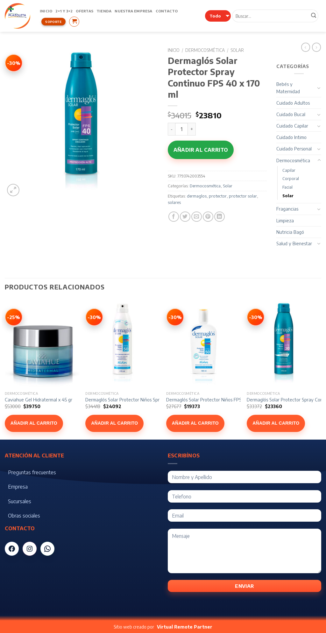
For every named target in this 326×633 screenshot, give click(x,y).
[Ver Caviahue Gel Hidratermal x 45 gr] (14, 317)
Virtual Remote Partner (184, 627)
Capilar (288, 170)
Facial (287, 187)
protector (218, 195)
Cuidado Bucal (290, 114)
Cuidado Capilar (292, 126)
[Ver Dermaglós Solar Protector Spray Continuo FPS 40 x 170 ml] (14, 63)
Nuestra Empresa (133, 11)
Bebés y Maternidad (288, 87)
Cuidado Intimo (291, 137)
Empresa (18, 486)
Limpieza (285, 220)
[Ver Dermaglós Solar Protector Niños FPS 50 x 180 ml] (175, 317)
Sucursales (19, 501)
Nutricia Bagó (290, 232)
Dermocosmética (205, 50)
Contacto (167, 11)
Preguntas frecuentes (32, 472)
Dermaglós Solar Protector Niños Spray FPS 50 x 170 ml (141, 399)
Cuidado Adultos (293, 103)
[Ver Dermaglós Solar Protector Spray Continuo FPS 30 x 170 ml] (256, 317)
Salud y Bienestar (294, 243)
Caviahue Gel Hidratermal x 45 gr (38, 399)
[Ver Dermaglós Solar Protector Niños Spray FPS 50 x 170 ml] (94, 317)
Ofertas (84, 11)
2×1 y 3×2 (64, 11)
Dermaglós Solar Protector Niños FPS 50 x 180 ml (216, 399)
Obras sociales (24, 515)
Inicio (46, 11)
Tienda (103, 11)
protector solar (243, 195)
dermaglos (197, 195)
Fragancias (287, 209)
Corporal (290, 178)
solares (174, 202)
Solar (237, 50)
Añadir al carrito (201, 150)
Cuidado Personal (294, 148)
